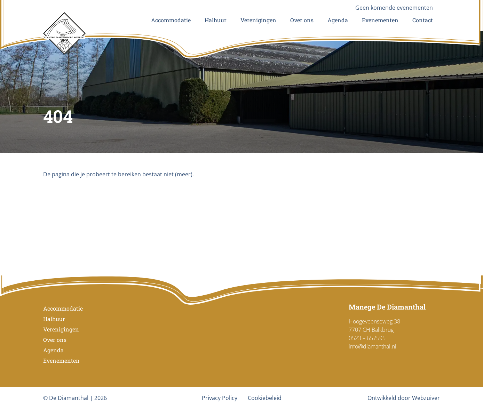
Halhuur (216, 20)
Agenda (337, 20)
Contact (422, 20)
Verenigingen (258, 20)
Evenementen (380, 20)
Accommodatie (171, 20)
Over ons (302, 20)
